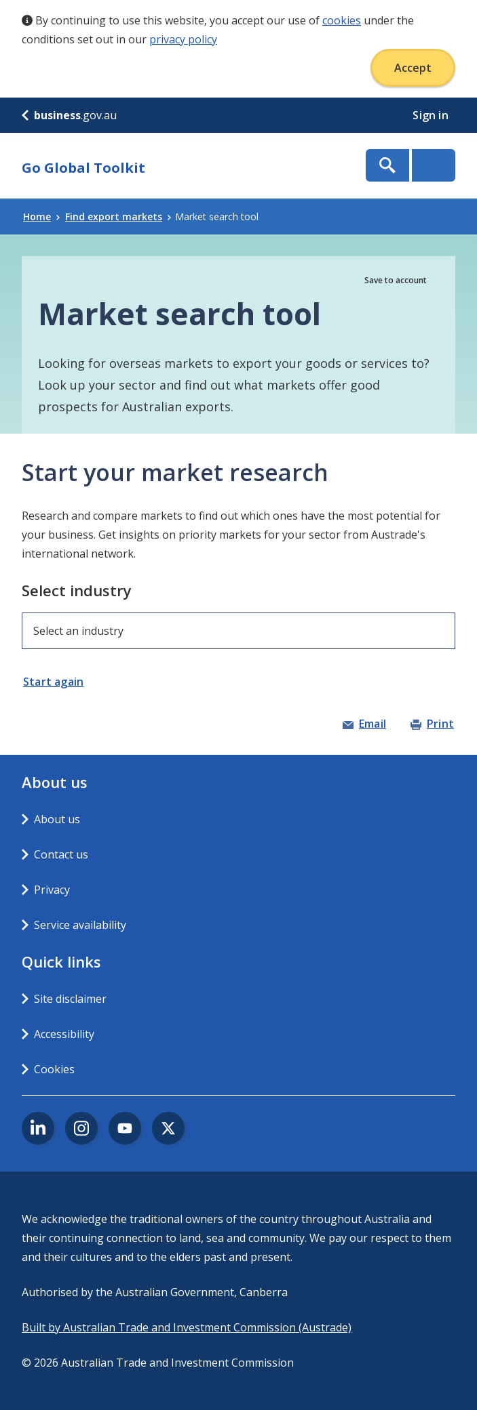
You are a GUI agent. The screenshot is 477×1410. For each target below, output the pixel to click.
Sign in (432, 115)
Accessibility (64, 1034)
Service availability (80, 924)
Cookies (54, 1069)
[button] (61, 681)
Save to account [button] (395, 280)
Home (41, 216)
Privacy (52, 889)
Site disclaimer (70, 998)
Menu (433, 165)
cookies (341, 20)
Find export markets (118, 216)
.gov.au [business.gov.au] (69, 115)
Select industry (77, 590)
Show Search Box (387, 165)
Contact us (61, 854)
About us (57, 819)
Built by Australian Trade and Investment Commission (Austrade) (186, 1327)
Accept (413, 67)
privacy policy (183, 39)
